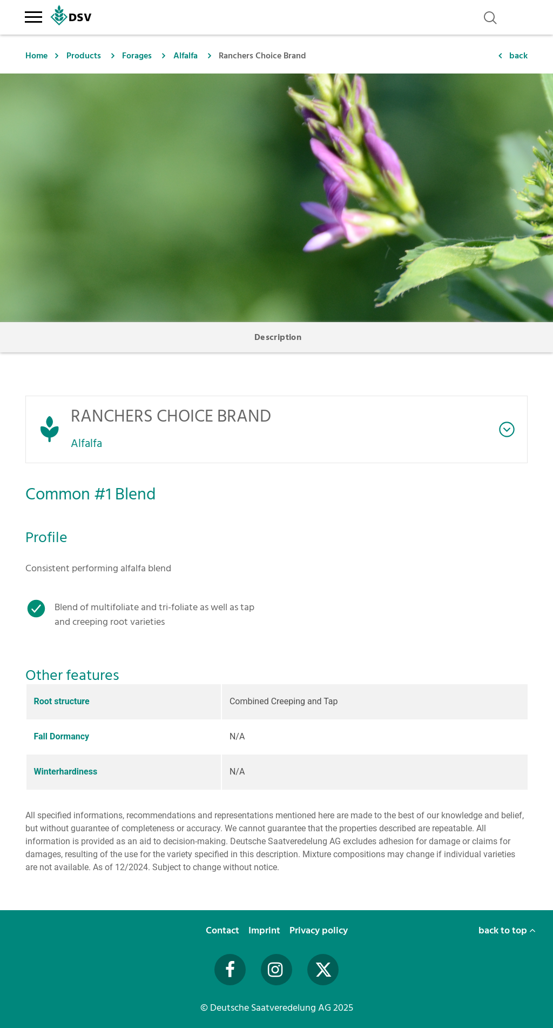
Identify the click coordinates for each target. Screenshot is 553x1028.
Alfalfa (185, 56)
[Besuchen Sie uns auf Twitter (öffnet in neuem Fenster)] (323, 969)
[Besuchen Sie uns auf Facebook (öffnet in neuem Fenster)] (230, 969)
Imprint (265, 930)
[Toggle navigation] (33, 15)
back (518, 56)
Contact (223, 930)
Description (277, 337)
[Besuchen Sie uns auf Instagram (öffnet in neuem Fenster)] (276, 969)
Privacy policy (319, 930)
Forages (137, 56)
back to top (507, 930)
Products (83, 56)
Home (36, 56)
